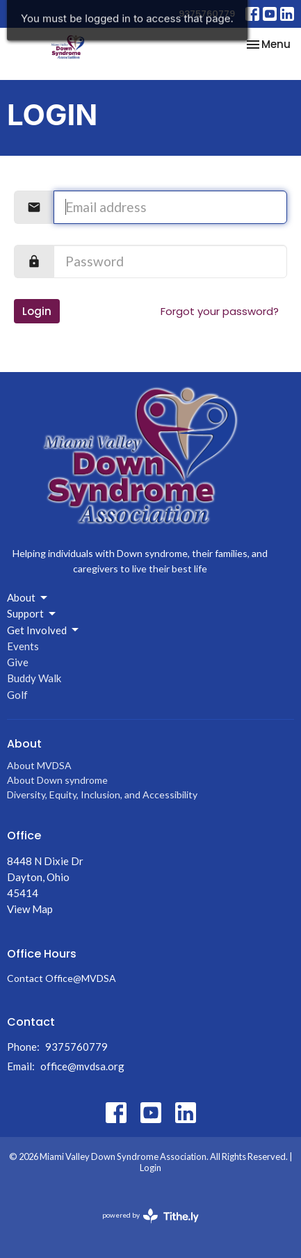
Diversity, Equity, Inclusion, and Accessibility (102, 794)
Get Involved (44, 630)
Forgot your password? (220, 311)
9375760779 (207, 13)
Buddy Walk (34, 678)
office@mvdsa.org (82, 1066)
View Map (30, 909)
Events (23, 646)
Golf (17, 694)
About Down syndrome (57, 780)
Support (32, 614)
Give (18, 662)
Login (36, 311)
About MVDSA (39, 765)
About (28, 598)
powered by (150, 1216)
